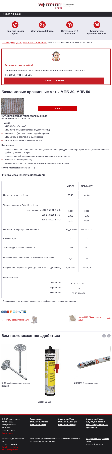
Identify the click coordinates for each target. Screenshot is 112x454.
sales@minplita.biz (10, 450)
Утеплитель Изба (38, 425)
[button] (104, 336)
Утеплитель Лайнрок (67, 422)
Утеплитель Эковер (39, 422)
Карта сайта (7, 433)
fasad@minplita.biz (10, 447)
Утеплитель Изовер (67, 425)
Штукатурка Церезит (95, 422)
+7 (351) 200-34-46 (11, 14)
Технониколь (36, 419)
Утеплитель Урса (66, 419)
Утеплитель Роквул (95, 419)
